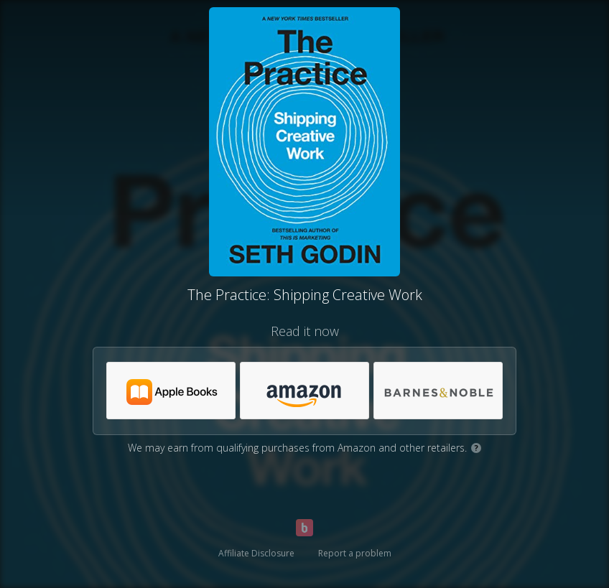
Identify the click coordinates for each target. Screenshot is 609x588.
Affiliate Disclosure (256, 553)
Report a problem (354, 553)
